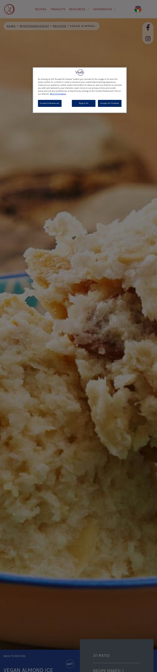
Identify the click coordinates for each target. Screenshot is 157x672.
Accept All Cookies (109, 103)
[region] (80, 90)
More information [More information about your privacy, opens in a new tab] (58, 94)
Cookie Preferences (49, 103)
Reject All (83, 103)
